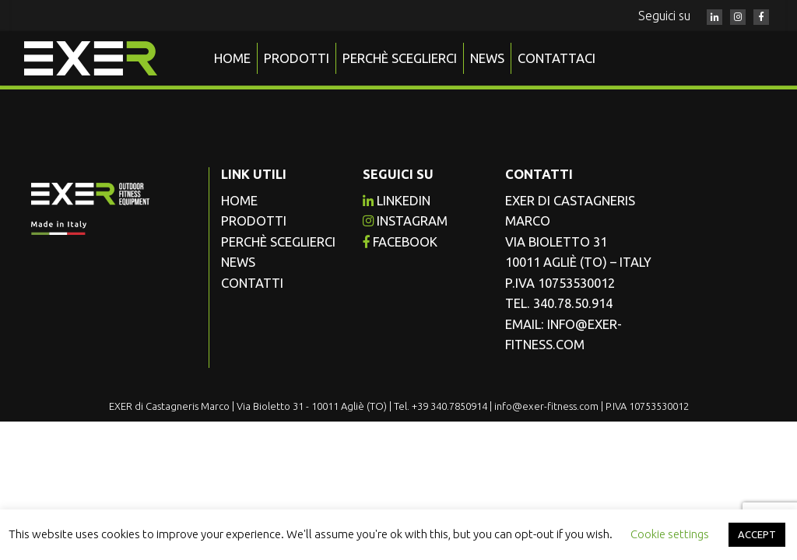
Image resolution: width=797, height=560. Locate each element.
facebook (400, 242)
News (487, 58)
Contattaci (556, 58)
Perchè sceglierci (399, 58)
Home (232, 58)
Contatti (252, 283)
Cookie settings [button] (669, 534)
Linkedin (396, 201)
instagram (405, 221)
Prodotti (296, 58)
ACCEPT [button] (757, 534)
